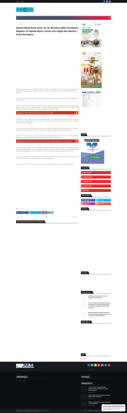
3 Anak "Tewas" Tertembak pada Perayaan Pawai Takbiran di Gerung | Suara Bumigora (98, 388)
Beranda (18, 23)
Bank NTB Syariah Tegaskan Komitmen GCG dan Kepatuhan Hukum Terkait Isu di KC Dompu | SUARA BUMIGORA (99, 314)
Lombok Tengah (88, 177)
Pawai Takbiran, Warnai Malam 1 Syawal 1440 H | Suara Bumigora (99, 395)
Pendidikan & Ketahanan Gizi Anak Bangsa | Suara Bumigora (97, 296)
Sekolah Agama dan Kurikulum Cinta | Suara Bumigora (38, 113)
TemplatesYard (28, 410)
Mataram (23, 23)
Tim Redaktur (20, 38)
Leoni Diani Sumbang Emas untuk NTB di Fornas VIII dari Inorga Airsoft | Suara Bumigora (48, 141)
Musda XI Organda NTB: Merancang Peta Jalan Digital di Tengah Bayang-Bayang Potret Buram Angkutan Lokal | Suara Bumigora (99, 305)
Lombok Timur (87, 181)
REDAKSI (90, 410)
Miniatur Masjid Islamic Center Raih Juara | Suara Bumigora (99, 402)
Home (17, 1)
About (22, 1)
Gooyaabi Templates (44, 410)
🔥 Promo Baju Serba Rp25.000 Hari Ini (113, 408)
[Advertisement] (81, 13)
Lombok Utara (87, 186)
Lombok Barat (87, 172)
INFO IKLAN (96, 410)
